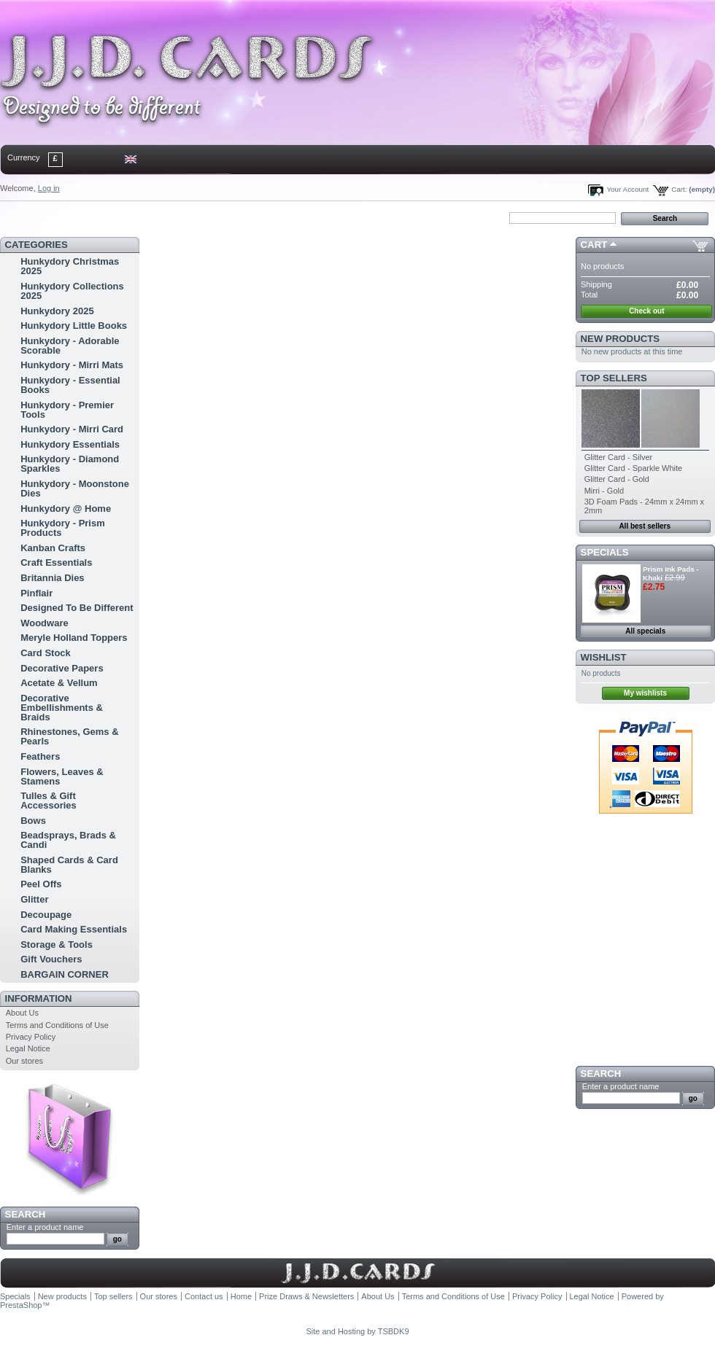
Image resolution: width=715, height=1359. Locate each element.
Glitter (34, 899)
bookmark (168, 217)
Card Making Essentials (73, 929)
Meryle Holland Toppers (73, 637)
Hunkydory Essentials (70, 444)
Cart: (679, 189)
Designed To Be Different (76, 607)
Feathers (40, 756)
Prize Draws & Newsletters (306, 1296)
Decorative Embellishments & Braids (61, 708)
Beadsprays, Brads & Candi (68, 840)
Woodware (44, 623)
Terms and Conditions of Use (57, 1025)
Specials (605, 552)
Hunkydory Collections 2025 (72, 291)
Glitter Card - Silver (618, 457)
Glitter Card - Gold (616, 479)
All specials (645, 631)
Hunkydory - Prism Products (62, 528)
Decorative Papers (61, 668)
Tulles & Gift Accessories (48, 800)
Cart (594, 244)
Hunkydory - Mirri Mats (71, 364)
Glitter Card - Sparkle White (633, 468)
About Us (22, 1012)
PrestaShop (21, 1305)
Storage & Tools (56, 944)
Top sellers (614, 378)
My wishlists (645, 693)
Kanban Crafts (52, 547)
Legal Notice (28, 1048)
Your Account (627, 189)
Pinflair (36, 593)
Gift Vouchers (51, 959)
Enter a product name (45, 1227)
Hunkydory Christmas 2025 (69, 266)
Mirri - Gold (604, 490)
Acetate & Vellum (59, 682)
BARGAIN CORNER (64, 974)
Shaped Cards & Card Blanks (69, 864)
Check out (646, 311)
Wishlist (604, 657)
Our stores (24, 1060)
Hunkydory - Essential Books (70, 385)
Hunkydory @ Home (65, 508)
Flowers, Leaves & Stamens (61, 776)
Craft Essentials (56, 562)
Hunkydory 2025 (56, 310)
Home (23, 217)
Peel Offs (40, 884)
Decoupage (46, 914)
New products (620, 338)
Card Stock (45, 652)
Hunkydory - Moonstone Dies (74, 488)
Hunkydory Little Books (73, 325)
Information (38, 998)
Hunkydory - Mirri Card (71, 429)
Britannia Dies (52, 577)
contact (72, 217)
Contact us (204, 1296)
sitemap (120, 217)
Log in (49, 188)
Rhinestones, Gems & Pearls (69, 736)
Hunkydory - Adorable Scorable (69, 345)
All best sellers (644, 526)
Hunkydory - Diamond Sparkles (69, 463)
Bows (33, 820)
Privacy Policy (30, 1036)
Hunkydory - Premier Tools (67, 410)
